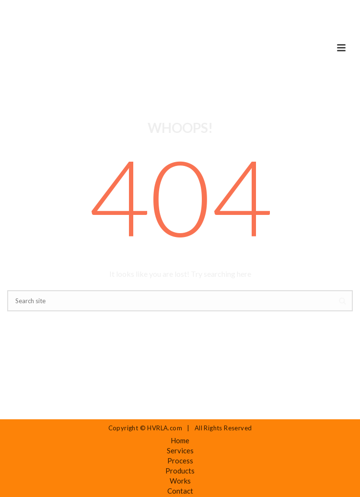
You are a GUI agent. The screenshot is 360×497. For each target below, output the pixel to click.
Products (180, 470)
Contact (180, 491)
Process (180, 460)
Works (180, 481)
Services (180, 450)
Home (180, 440)
